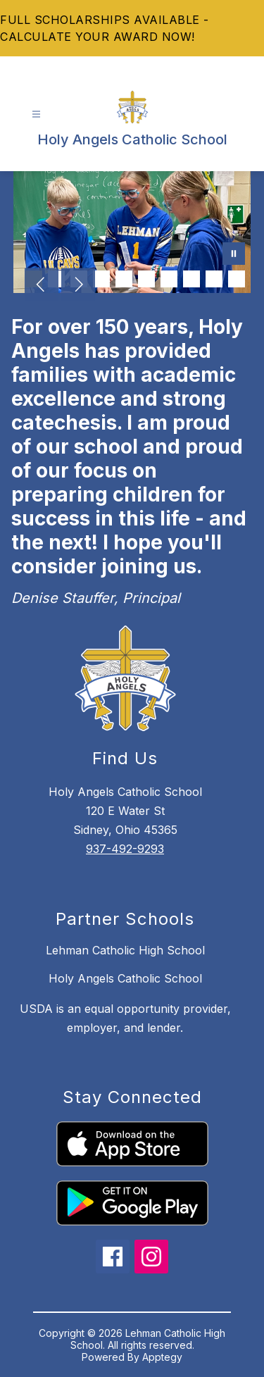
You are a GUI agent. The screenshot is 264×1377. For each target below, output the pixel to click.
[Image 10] (236, 278)
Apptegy (162, 1357)
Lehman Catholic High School (125, 950)
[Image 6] (146, 278)
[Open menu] (36, 114)
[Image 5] (123, 278)
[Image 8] (191, 278)
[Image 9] (214, 278)
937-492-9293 (125, 849)
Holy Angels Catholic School (125, 978)
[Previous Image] (41, 286)
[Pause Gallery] (233, 255)
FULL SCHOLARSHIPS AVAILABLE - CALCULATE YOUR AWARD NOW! (104, 28)
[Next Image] (78, 286)
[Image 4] (101, 278)
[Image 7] (169, 278)
